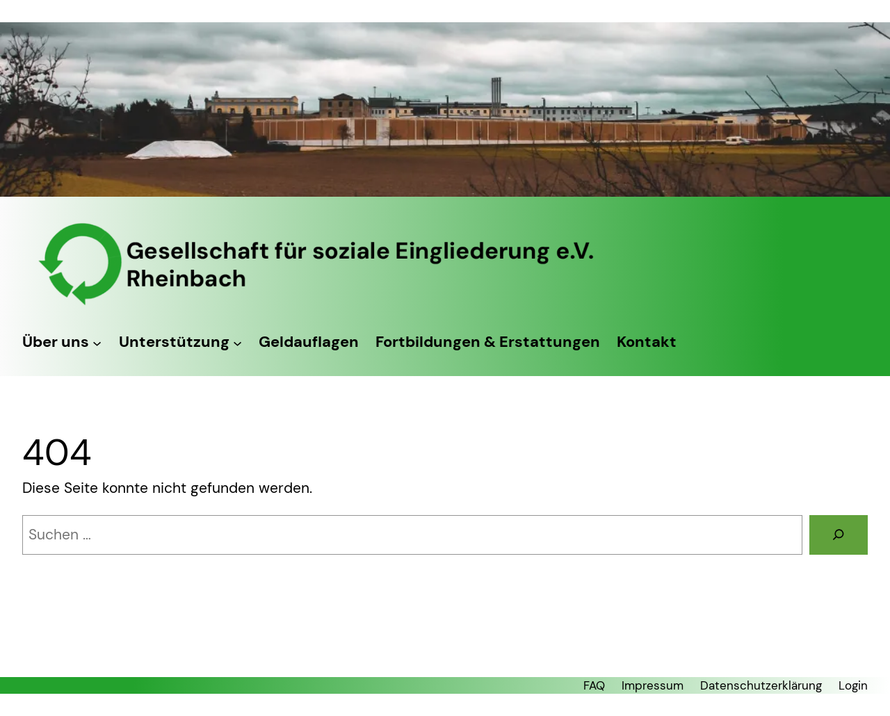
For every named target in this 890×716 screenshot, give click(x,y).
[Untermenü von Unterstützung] (237, 342)
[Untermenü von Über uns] (97, 342)
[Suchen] (838, 535)
